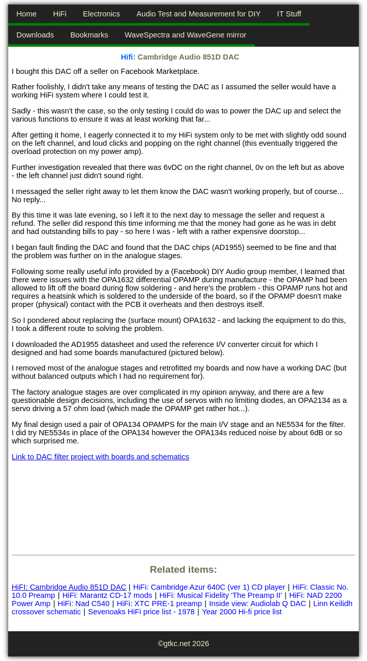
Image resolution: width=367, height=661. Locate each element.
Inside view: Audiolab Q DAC (257, 603)
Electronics (101, 14)
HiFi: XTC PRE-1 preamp (159, 603)
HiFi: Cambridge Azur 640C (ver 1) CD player (209, 587)
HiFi (59, 14)
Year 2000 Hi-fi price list (242, 612)
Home (26, 14)
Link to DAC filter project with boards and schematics (100, 457)
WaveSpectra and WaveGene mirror (185, 35)
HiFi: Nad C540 (84, 603)
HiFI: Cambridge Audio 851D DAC (69, 587)
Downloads (35, 35)
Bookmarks (89, 35)
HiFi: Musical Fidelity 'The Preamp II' (220, 595)
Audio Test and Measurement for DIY (198, 14)
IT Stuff (289, 14)
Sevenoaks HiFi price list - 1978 (141, 612)
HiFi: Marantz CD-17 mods (107, 595)
